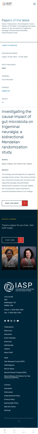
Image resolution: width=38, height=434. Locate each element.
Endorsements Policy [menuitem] (12, 396)
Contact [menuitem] (7, 385)
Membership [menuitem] (8, 345)
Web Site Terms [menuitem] (10, 407)
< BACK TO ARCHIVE (9, 45)
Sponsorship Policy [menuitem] (11, 403)
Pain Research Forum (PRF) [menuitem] (14, 361)
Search (24, 431)
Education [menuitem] (8, 334)
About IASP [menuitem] (8, 352)
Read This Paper (12, 203)
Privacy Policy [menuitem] (9, 399)
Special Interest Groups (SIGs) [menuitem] (15, 372)
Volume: (5, 99)
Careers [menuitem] (7, 349)
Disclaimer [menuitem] (8, 388)
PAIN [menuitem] (6, 358)
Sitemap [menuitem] (7, 410)
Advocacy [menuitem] (8, 342)
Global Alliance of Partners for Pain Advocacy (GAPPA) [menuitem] (17, 377)
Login (33, 431)
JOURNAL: (6, 76)
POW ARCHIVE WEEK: (9, 53)
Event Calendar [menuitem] (10, 338)
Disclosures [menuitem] (8, 392)
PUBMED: (5, 87)
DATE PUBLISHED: (9, 65)
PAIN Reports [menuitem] (9, 365)
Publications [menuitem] (8, 327)
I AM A (14, 431)
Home (4, 431)
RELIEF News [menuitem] (9, 369)
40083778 (6, 91)
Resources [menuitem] (8, 331)
